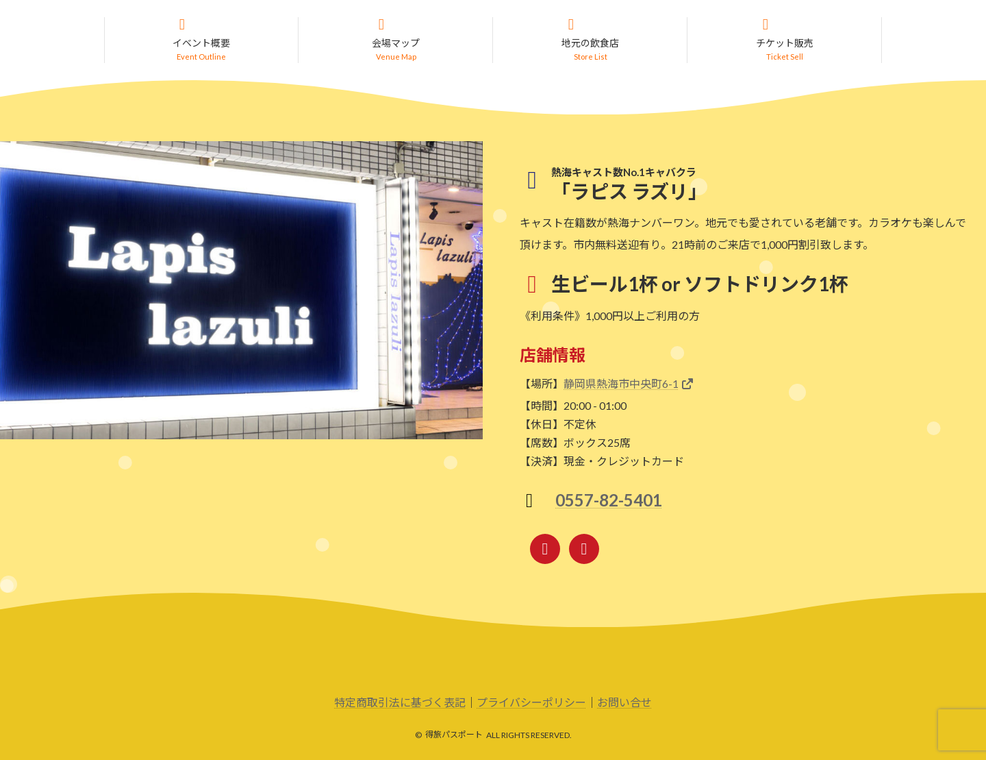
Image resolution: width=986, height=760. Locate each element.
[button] (201, 40)
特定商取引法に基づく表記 (400, 703)
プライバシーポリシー (531, 703)
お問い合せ (624, 703)
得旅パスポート (454, 736)
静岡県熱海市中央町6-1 (621, 384)
